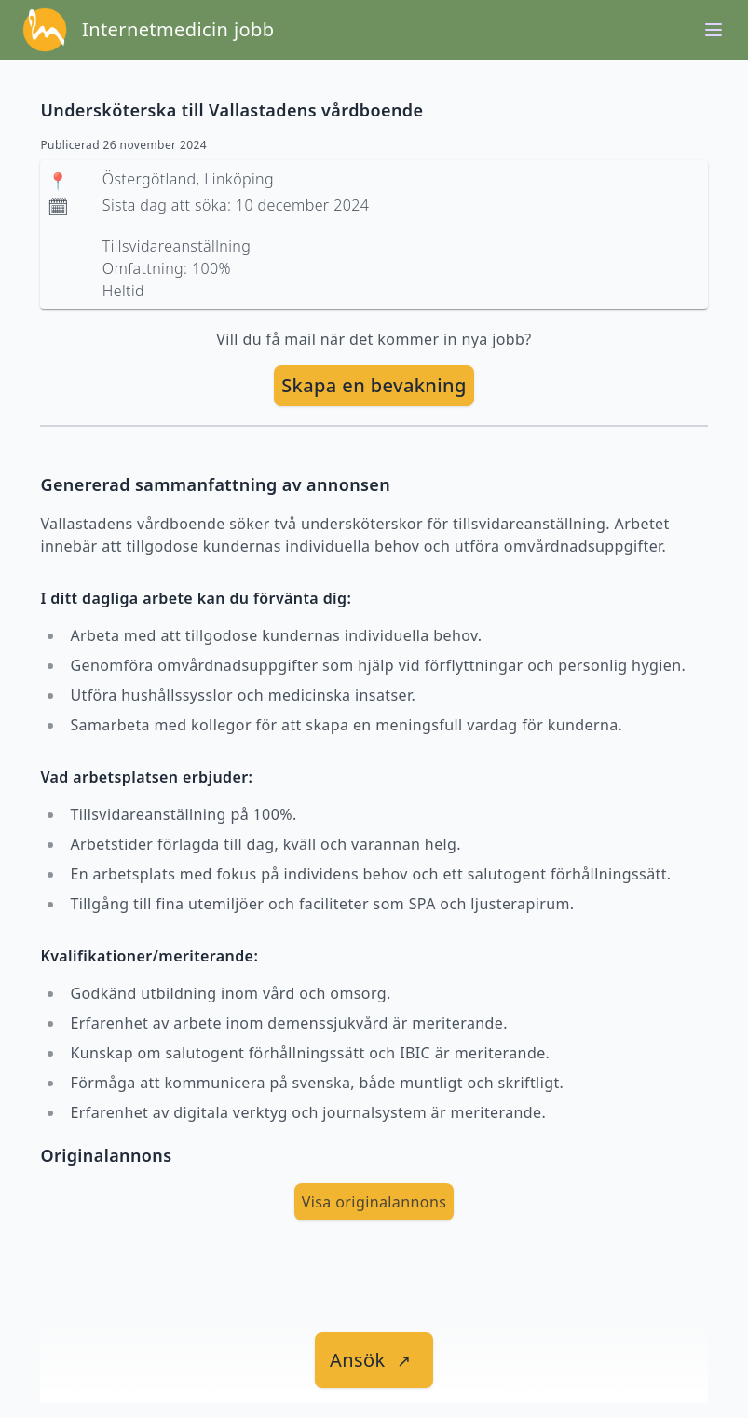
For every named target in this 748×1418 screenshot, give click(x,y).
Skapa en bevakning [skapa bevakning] (374, 385)
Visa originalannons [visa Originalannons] (374, 1202)
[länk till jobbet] (374, 1360)
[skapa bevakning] (374, 385)
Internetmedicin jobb (178, 29)
